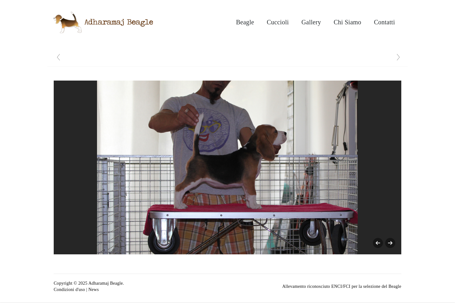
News (93, 289)
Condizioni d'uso (69, 289)
